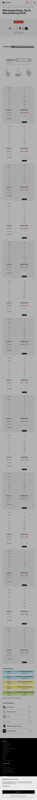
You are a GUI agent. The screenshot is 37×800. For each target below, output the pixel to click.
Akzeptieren (18, 792)
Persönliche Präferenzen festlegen (18, 796)
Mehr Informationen (6, 786)
